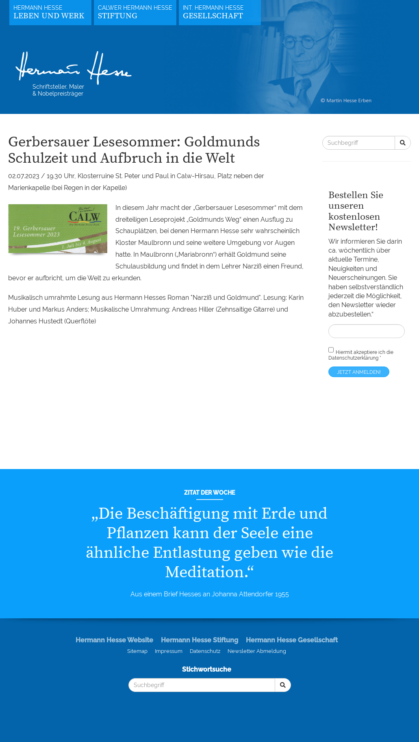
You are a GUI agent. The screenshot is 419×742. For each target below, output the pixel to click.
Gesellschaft (213, 16)
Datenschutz (205, 651)
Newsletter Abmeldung (257, 651)
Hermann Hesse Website (114, 640)
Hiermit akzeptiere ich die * (360, 353)
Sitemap (137, 651)
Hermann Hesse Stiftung (199, 640)
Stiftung (117, 16)
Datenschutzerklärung (353, 358)
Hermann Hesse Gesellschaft (292, 640)
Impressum (168, 651)
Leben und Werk (48, 16)
